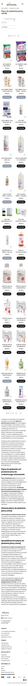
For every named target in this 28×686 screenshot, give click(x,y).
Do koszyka (7, 72)
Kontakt (3, 670)
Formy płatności (5, 633)
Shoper (24, 683)
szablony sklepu (11, 683)
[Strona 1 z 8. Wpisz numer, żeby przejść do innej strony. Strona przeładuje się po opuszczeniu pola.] (13, 36)
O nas (2, 666)
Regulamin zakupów (6, 649)
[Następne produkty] (16, 413)
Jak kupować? (5, 643)
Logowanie (4, 655)
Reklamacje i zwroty (6, 637)
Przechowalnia (5, 658)
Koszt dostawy (5, 635)
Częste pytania (5, 645)
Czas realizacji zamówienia (8, 631)
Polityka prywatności (6, 647)
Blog (2, 668)
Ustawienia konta (5, 660)
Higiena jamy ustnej (14, 8)
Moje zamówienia (5, 657)
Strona (9, 35)
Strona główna (4, 8)
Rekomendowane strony (7, 672)
